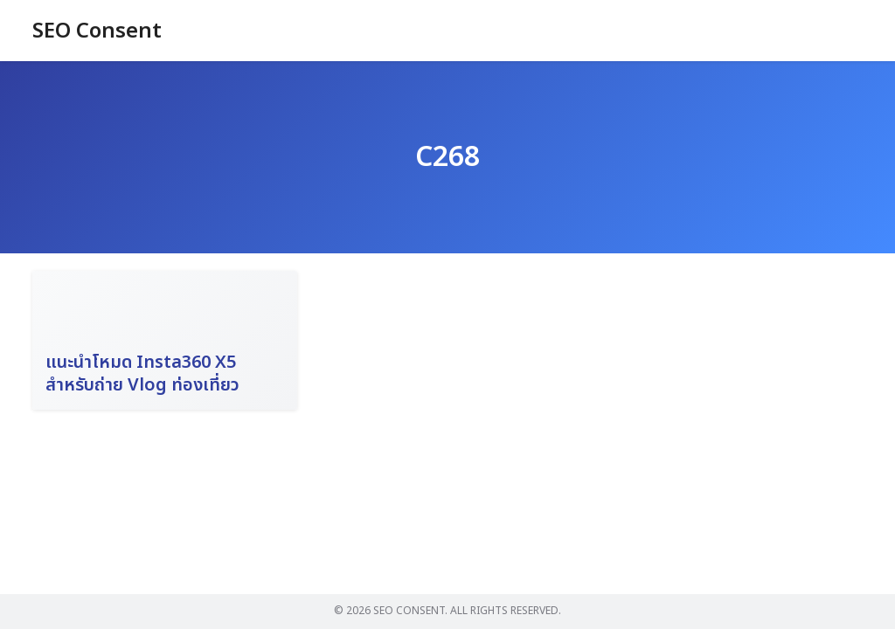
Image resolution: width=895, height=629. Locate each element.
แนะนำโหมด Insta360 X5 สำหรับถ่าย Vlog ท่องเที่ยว (142, 373)
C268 (447, 157)
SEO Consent (97, 31)
